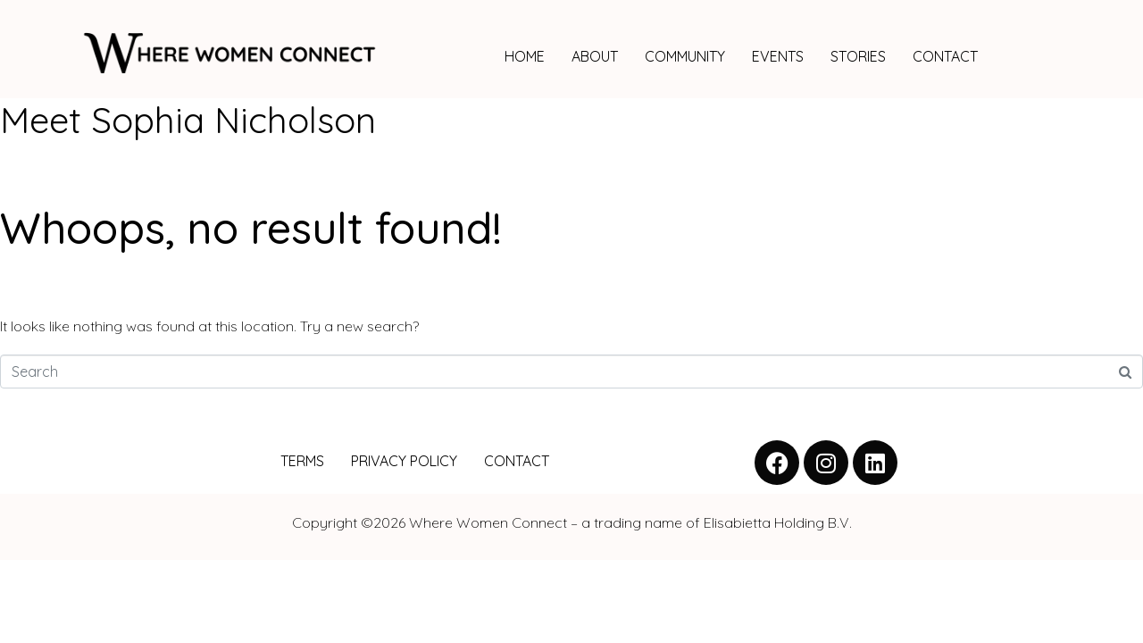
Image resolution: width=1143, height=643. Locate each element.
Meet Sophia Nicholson (188, 119)
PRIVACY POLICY (404, 461)
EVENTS (778, 56)
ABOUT (595, 56)
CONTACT (945, 56)
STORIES (858, 56)
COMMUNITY (685, 56)
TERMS (302, 461)
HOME (525, 56)
